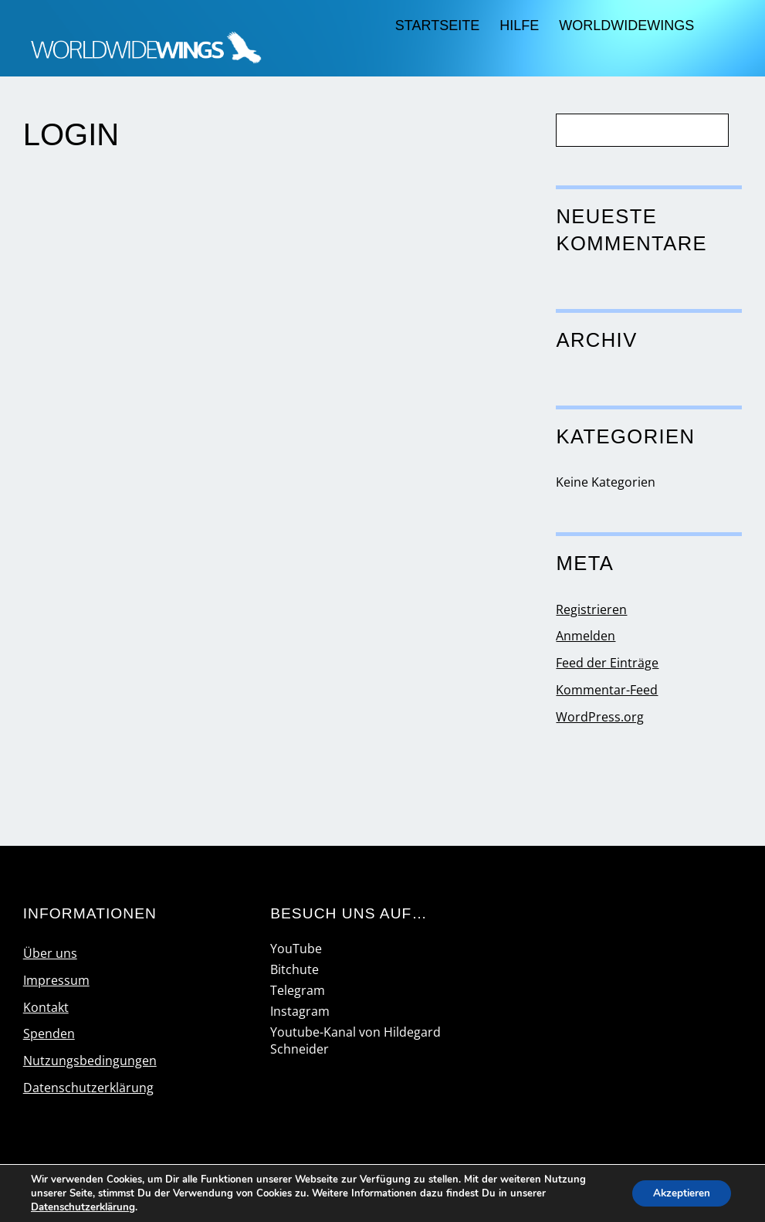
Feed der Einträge (607, 662)
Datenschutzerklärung (88, 1087)
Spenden (49, 1033)
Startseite (437, 25)
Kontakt (46, 1007)
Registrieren (591, 609)
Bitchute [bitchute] (294, 969)
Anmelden (585, 635)
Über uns (50, 953)
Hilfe (519, 25)
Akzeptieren (678, 1193)
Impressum (56, 980)
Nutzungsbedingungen (90, 1060)
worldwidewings (626, 25)
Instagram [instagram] (300, 1011)
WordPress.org (600, 716)
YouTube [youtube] (296, 948)
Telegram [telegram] (297, 990)
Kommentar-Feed (607, 689)
